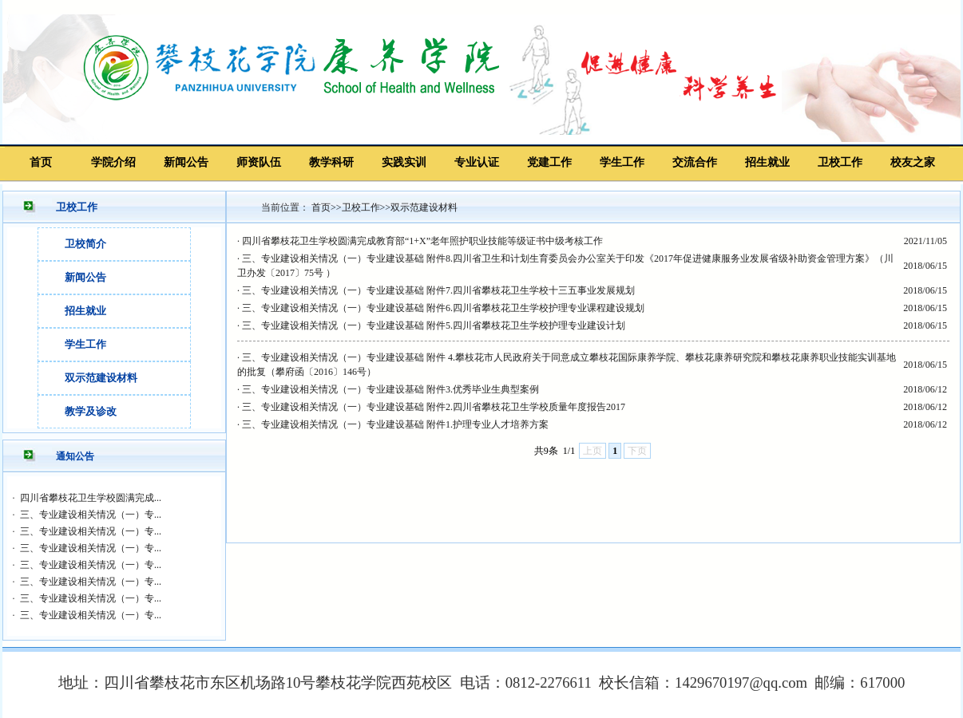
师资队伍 (258, 162)
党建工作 (549, 162)
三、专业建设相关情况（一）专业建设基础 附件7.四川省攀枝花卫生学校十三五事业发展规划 (438, 290)
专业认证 (476, 162)
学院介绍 (113, 162)
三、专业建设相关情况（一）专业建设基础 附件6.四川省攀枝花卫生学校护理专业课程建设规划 (443, 308)
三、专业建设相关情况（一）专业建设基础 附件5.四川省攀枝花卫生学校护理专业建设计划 (433, 325)
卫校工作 (840, 162)
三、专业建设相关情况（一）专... (90, 514)
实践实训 (404, 162)
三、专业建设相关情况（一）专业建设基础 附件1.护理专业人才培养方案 (395, 424)
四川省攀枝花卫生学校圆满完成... (90, 497)
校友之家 (912, 162)
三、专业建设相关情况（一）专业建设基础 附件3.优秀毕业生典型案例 (390, 389)
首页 (41, 162)
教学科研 (331, 162)
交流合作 (694, 162)
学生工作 (622, 162)
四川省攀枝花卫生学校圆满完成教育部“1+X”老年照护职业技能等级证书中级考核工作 (422, 241)
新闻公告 (186, 162)
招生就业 (767, 162)
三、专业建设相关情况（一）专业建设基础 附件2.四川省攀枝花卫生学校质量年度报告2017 (433, 406)
